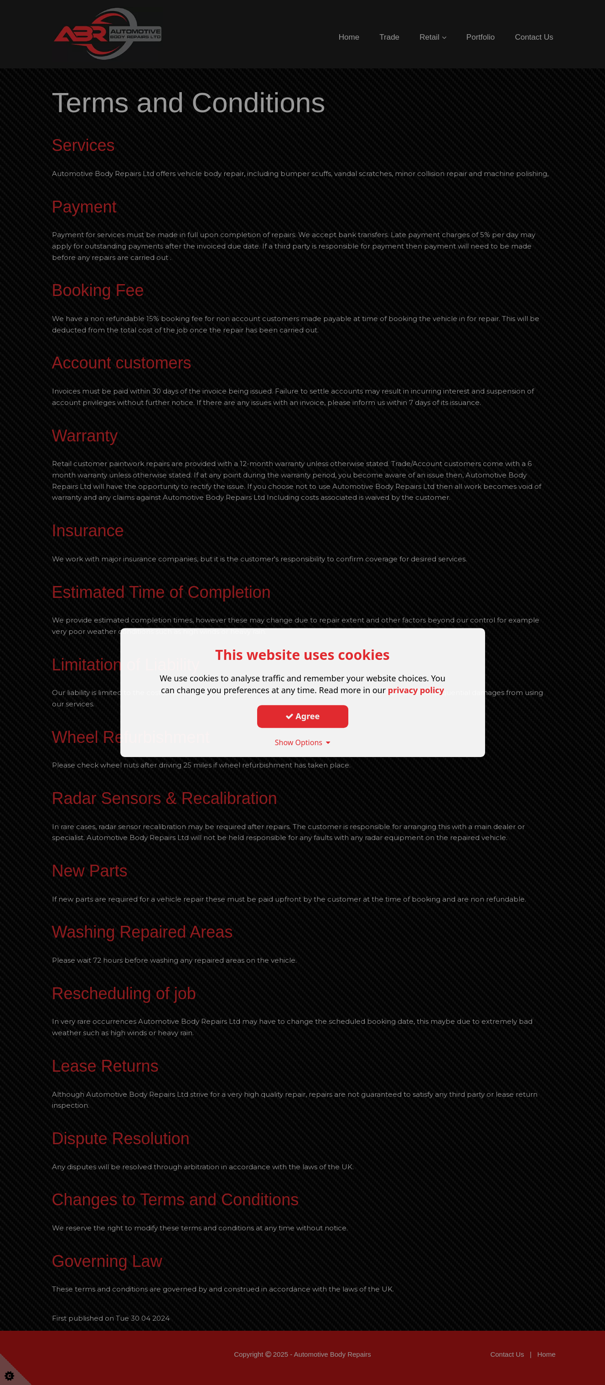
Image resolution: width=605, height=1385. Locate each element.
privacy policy (416, 690)
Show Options (303, 742)
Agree (302, 716)
